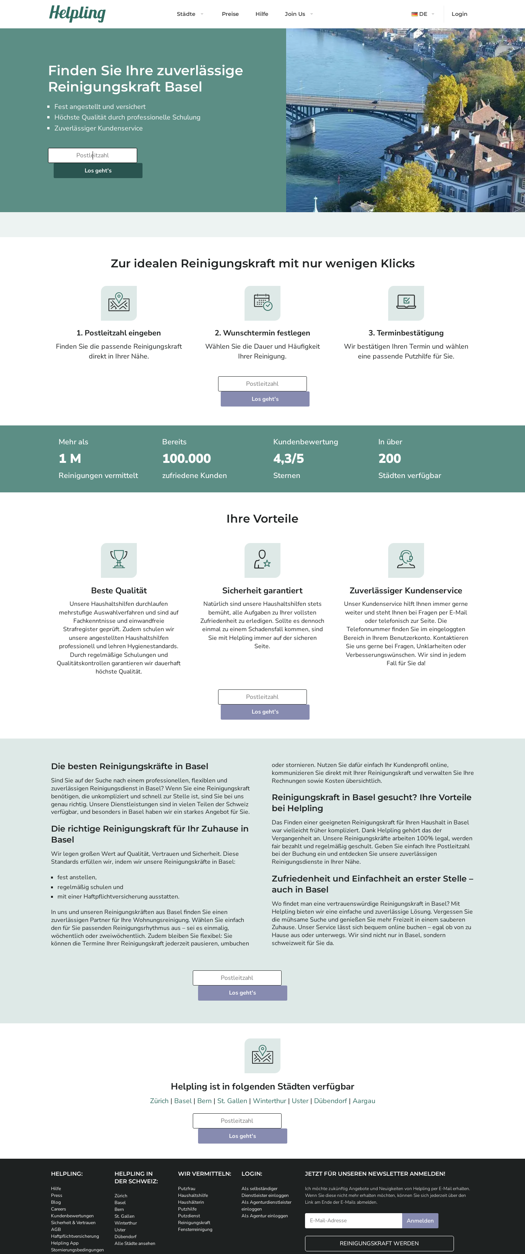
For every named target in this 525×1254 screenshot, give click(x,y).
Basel (183, 1040)
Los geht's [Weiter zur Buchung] (185, 155)
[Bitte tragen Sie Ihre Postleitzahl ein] (91, 155)
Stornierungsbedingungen (77, 1175)
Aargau (364, 1040)
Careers (58, 1134)
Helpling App (65, 1168)
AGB (56, 1154)
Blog (56, 1127)
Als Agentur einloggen (265, 1141)
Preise (230, 14)
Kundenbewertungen (72, 1141)
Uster (300, 1040)
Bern (204, 1040)
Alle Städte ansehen (135, 1169)
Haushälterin (191, 1127)
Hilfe (262, 14)
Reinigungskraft (194, 1147)
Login (460, 14)
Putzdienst (189, 1141)
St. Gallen (232, 1040)
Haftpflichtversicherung (75, 1161)
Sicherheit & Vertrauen (73, 1147)
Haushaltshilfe (193, 1120)
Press (56, 1120)
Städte (186, 14)
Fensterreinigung (195, 1154)
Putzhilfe (187, 1134)
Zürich (159, 1040)
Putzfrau (186, 1113)
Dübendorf (330, 1040)
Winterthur (269, 1040)
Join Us (295, 14)
